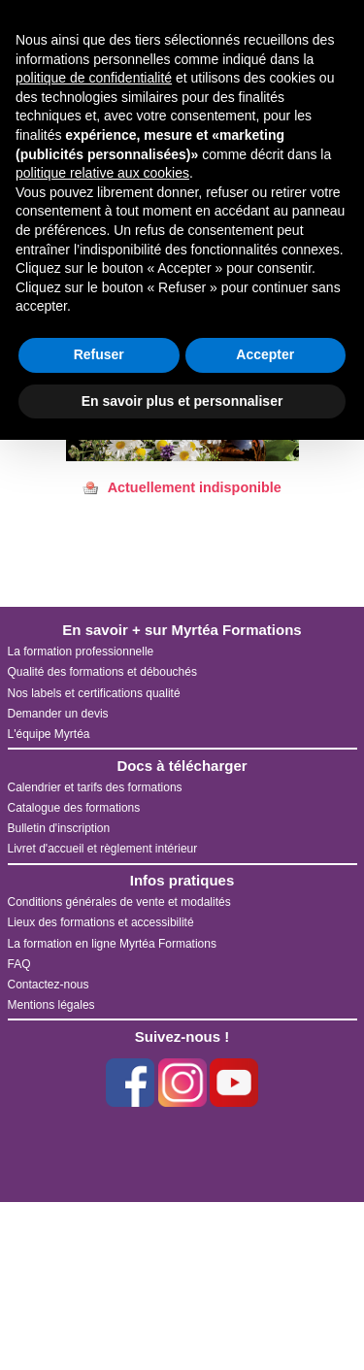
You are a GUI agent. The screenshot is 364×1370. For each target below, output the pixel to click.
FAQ (19, 964)
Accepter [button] (265, 354)
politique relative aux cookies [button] (102, 173)
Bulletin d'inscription (59, 828)
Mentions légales (51, 1005)
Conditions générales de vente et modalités (119, 902)
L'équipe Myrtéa (49, 734)
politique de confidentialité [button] (94, 77)
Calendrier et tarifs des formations (95, 787)
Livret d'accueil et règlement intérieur (103, 848)
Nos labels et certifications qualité (94, 693)
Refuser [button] (99, 354)
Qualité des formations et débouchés (102, 672)
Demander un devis (58, 713)
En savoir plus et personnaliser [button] (182, 401)
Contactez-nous (48, 984)
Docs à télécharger (181, 765)
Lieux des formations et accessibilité (101, 922)
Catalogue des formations (74, 808)
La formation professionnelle (81, 651)
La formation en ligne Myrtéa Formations (112, 944)
